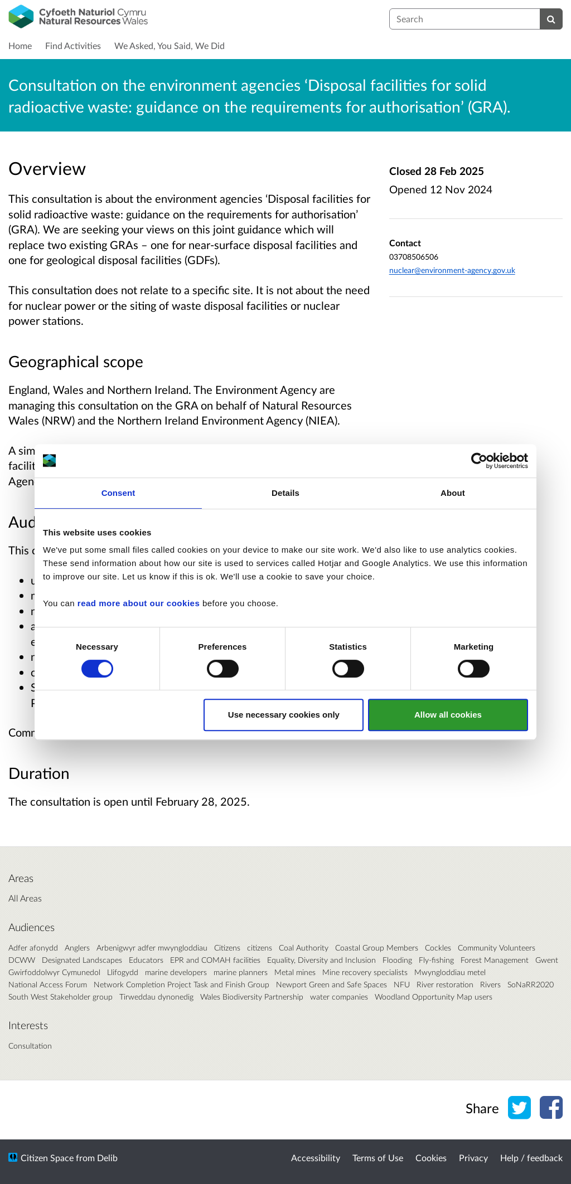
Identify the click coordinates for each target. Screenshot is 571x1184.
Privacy (473, 1157)
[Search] (551, 19)
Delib (107, 1157)
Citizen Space (47, 1157)
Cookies (431, 1157)
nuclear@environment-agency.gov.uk (452, 270)
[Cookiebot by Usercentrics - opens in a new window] (479, 460)
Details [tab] (285, 493)
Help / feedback (531, 1157)
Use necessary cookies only (284, 714)
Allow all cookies (448, 714)
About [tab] (453, 493)
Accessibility (315, 1157)
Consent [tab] (118, 493)
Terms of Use (377, 1157)
